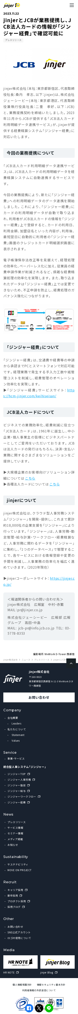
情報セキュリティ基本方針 (51, 984)
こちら (30, 478)
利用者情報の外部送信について (39, 990)
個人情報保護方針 (22, 984)
